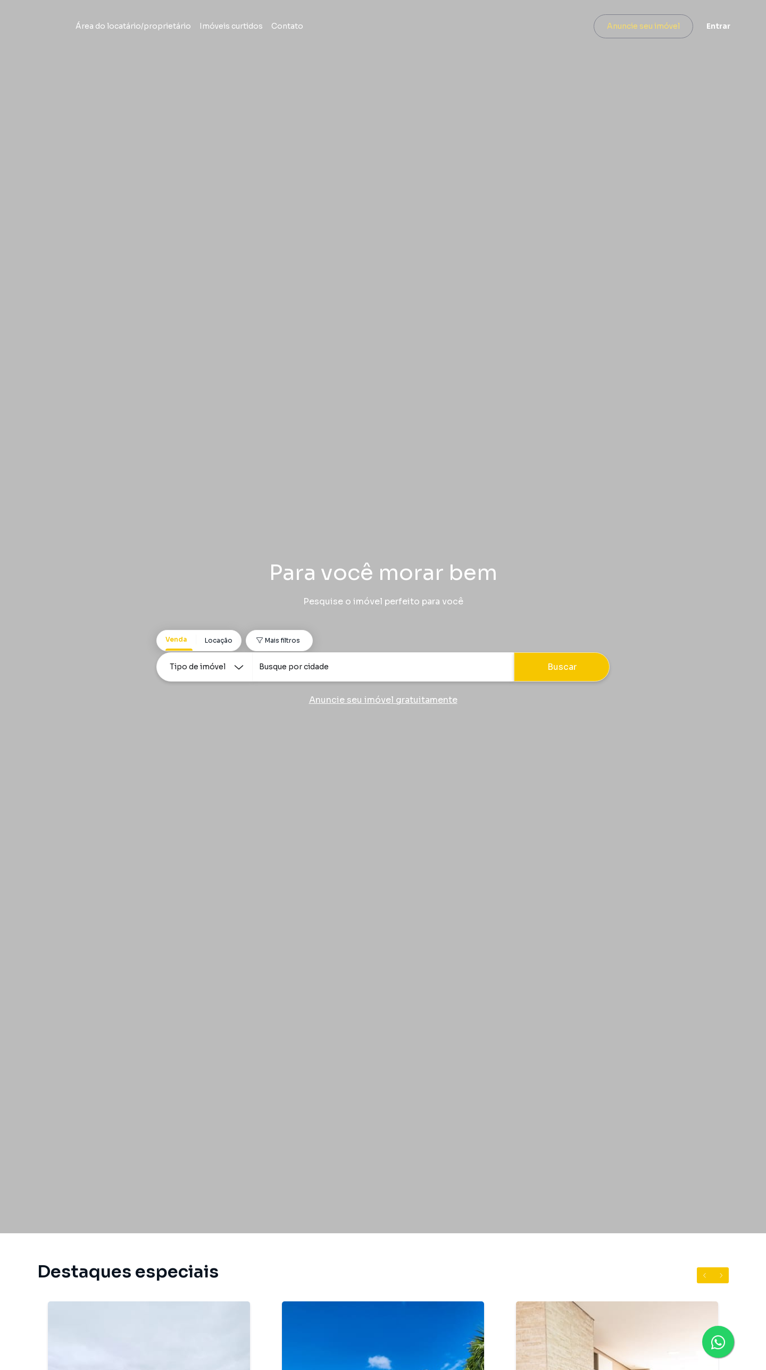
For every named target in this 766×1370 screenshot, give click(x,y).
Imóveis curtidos (351, 27)
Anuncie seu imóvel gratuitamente (383, 699)
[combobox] (383, 667)
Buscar (562, 666)
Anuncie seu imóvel (636, 27)
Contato (407, 27)
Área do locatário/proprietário (253, 27)
